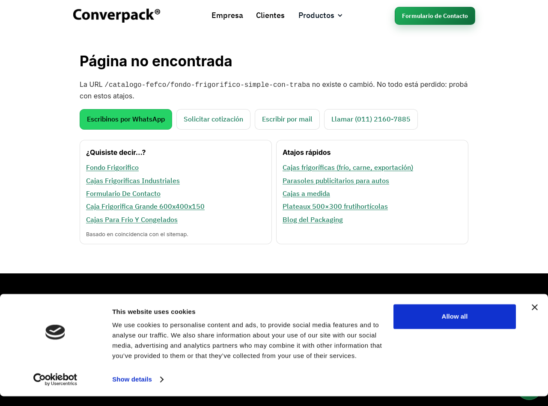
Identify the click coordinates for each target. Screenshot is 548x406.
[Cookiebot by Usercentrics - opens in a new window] (55, 389)
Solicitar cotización (213, 118)
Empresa (227, 15)
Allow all (455, 326)
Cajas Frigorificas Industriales (133, 179)
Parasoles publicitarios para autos (336, 179)
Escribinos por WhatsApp (126, 118)
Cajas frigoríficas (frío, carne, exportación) (348, 166)
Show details (132, 389)
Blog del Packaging (313, 218)
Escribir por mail (287, 118)
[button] (320, 15)
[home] (117, 15)
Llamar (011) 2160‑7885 (371, 118)
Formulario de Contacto (435, 16)
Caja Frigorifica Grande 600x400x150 (145, 205)
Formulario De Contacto (123, 192)
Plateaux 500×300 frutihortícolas (335, 205)
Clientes (270, 15)
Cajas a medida (306, 192)
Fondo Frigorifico (112, 166)
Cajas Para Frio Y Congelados (132, 218)
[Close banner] (535, 317)
